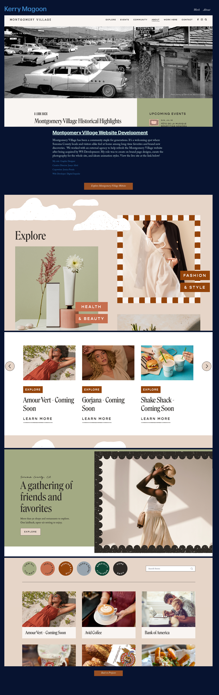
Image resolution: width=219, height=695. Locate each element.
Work (197, 10)
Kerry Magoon (25, 8)
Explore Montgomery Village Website (108, 186)
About (206, 10)
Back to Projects (108, 673)
